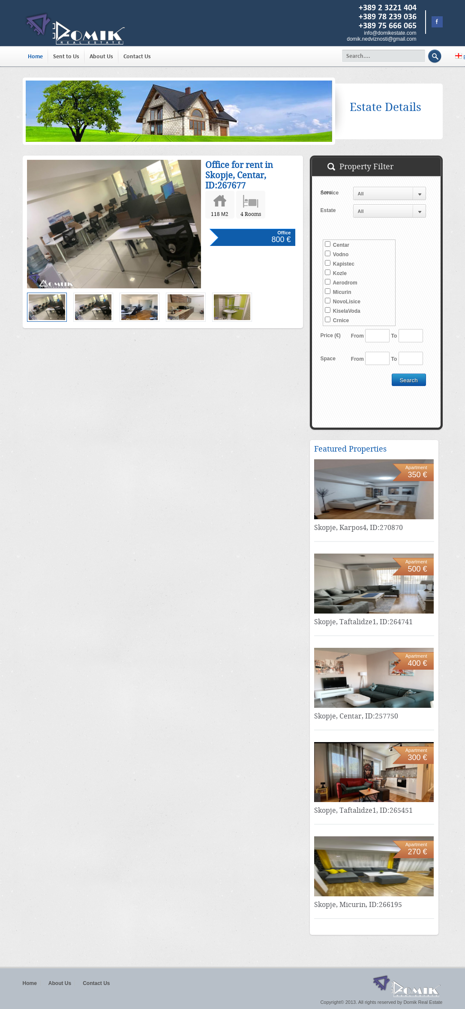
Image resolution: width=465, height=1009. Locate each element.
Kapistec (339, 263)
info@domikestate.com (390, 33)
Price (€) (331, 335)
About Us (101, 56)
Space (328, 359)
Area (326, 192)
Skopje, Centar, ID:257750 (356, 716)
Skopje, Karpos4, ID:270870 (358, 528)
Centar (337, 244)
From (357, 336)
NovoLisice (342, 301)
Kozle (336, 272)
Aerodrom (341, 282)
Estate (328, 210)
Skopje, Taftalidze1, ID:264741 (363, 622)
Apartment (416, 467)
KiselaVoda (342, 310)
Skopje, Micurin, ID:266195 (358, 905)
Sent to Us (66, 56)
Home (35, 56)
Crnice (337, 320)
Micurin (338, 291)
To (394, 336)
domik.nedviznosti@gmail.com (381, 39)
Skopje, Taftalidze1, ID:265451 (363, 810)
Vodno (337, 254)
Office (284, 232)
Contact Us (137, 56)
